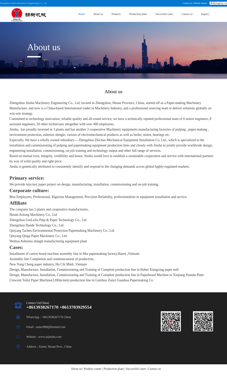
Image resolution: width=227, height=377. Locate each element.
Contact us (187, 3)
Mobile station (200, 3)
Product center (93, 368)
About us (98, 14)
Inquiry (205, 14)
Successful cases (164, 14)
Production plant (138, 14)
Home (81, 14)
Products (116, 14)
